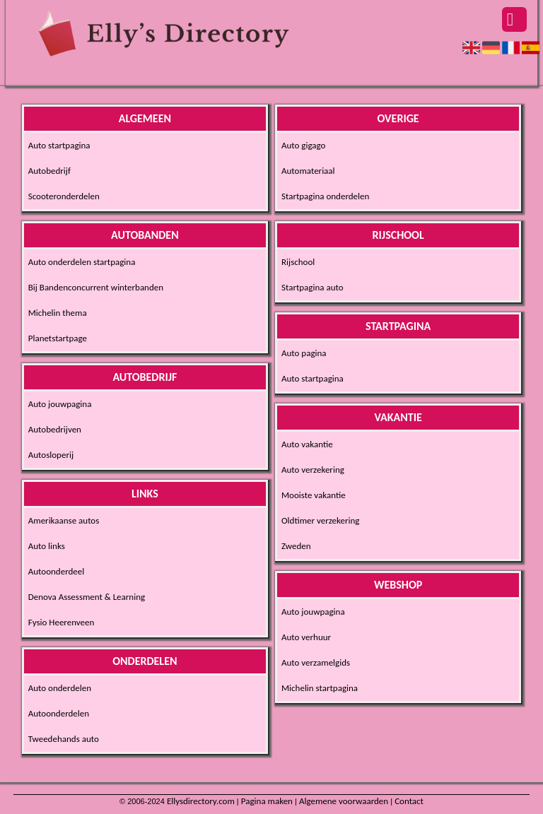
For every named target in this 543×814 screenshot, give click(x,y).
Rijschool (298, 261)
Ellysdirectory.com (201, 801)
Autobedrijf (49, 170)
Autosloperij (51, 454)
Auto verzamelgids (315, 662)
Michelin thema (57, 312)
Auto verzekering (312, 469)
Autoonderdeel (56, 571)
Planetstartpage (57, 338)
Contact (409, 801)
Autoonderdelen (58, 713)
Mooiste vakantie (313, 495)
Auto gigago (303, 145)
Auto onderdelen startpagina (82, 261)
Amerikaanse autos (64, 520)
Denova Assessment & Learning (86, 596)
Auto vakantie (307, 444)
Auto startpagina (59, 145)
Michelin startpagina (319, 688)
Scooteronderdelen (64, 196)
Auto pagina (304, 353)
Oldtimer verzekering (320, 520)
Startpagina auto (312, 287)
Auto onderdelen (59, 688)
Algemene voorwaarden (343, 801)
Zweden (296, 546)
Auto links (46, 546)
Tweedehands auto (63, 738)
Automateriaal (308, 170)
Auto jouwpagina (60, 404)
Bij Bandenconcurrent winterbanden (95, 287)
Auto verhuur (306, 637)
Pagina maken (267, 801)
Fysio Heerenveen (61, 622)
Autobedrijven (54, 429)
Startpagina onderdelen (325, 196)
